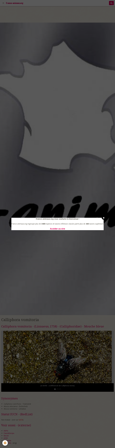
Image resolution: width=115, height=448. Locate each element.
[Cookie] (5, 443)
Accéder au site (57, 228)
